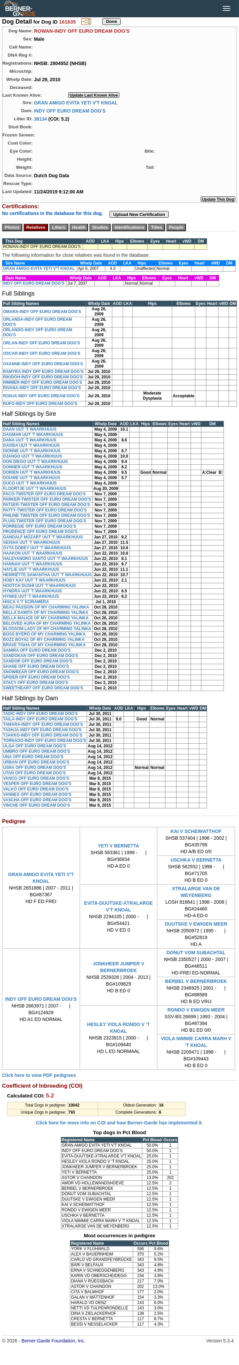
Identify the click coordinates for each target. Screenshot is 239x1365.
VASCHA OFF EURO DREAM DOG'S (37, 800)
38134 (40, 118)
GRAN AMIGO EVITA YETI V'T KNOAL (76, 102)
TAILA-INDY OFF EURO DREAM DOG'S (40, 719)
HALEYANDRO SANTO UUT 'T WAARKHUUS (45, 558)
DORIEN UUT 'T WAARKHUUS (32, 472)
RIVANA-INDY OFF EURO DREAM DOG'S (42, 387)
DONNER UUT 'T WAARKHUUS (32, 467)
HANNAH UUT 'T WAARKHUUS (32, 564)
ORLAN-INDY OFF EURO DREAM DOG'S (41, 343)
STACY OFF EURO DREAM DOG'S (35, 682)
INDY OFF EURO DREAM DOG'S (70, 110)
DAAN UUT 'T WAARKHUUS (29, 429)
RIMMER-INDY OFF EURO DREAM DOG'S (42, 382)
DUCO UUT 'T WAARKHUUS (30, 483)
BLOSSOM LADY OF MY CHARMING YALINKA (47, 628)
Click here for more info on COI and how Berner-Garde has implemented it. (119, 1122)
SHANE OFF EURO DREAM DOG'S (36, 666)
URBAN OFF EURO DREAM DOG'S (36, 762)
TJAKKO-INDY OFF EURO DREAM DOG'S (42, 735)
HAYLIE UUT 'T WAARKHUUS (31, 569)
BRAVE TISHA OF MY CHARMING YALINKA (44, 645)
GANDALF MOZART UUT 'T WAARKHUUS (43, 537)
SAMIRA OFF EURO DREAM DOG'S (37, 650)
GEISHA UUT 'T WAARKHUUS (31, 542)
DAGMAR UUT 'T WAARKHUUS (33, 434)
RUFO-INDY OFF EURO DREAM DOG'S (40, 403)
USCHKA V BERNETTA (196, 860)
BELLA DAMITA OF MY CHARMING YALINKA (45, 612)
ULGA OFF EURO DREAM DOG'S (34, 746)
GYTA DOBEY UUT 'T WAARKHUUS (37, 548)
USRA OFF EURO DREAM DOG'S (34, 767)
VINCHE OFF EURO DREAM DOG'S (36, 805)
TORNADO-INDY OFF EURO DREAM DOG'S (44, 740)
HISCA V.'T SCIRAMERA (26, 601)
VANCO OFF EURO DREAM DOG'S (36, 778)
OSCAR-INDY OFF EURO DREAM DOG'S (41, 353)
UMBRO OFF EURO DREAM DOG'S (36, 751)
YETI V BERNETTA (118, 845)
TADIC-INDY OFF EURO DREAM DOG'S (40, 713)
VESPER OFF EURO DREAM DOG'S (37, 783)
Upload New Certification (139, 214)
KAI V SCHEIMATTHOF (195, 831)
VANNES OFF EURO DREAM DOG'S (37, 794)
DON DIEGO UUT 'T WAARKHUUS (35, 461)
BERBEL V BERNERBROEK (196, 981)
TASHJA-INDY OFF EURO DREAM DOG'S (42, 729)
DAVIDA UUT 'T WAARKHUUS (31, 445)
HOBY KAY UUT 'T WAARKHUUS (34, 580)
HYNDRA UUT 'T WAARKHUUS (32, 591)
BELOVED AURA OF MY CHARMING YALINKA (47, 623)
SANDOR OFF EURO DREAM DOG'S (37, 661)
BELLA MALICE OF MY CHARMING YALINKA (46, 618)
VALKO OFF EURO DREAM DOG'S (36, 789)
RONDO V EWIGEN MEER (196, 1010)
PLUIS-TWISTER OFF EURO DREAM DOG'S (44, 521)
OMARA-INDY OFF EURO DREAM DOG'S (42, 311)
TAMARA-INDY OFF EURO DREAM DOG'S (43, 724)
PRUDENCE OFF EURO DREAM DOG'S (40, 531)
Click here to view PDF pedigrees (39, 1075)
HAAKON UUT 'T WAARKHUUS (33, 553)
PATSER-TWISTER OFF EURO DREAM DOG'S (46, 504)
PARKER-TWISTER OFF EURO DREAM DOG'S (47, 499)
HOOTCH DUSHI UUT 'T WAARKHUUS (39, 585)
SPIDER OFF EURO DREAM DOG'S (36, 677)
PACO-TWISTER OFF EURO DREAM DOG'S (44, 494)
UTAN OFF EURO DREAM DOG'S (34, 773)
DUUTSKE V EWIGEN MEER (196, 924)
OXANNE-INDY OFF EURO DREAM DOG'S (43, 364)
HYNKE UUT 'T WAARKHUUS (31, 596)
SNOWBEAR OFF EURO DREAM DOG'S (41, 672)
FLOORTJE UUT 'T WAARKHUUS (34, 488)
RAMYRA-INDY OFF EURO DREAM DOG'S (43, 371)
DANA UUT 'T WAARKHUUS (29, 440)
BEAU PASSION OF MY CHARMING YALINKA (46, 607)
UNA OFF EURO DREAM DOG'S (33, 756)
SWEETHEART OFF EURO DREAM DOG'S (43, 688)
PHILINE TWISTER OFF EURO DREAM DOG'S (46, 515)
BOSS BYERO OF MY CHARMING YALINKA (44, 634)
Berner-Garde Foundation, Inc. (53, 1340)
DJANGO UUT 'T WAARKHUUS (32, 456)
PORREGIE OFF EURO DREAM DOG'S (39, 526)
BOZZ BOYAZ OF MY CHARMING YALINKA (44, 639)
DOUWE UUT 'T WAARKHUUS (31, 477)
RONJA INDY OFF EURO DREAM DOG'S (41, 396)
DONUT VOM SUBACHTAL (196, 952)
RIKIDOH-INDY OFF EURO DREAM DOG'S (43, 377)
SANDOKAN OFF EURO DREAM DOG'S (40, 655)
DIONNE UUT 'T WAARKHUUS (32, 450)
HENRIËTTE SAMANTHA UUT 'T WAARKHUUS (47, 574)
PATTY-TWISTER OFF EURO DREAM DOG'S (45, 510)
